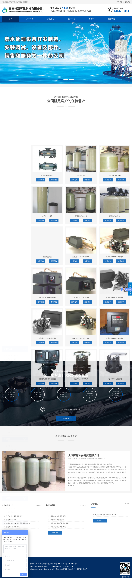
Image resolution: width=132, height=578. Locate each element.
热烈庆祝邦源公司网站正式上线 (105, 525)
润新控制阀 (10, 324)
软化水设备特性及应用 (58, 532)
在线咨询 (66, 426)
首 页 (10, 19)
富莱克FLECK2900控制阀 (114, 434)
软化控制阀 (8, 314)
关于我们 (119, 2)
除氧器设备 (10, 414)
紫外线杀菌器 (10, 390)
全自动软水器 (80, 312)
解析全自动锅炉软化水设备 (60, 539)
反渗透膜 (9, 355)
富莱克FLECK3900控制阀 (47, 434)
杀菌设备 (7, 373)
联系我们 (127, 2)
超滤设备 (9, 470)
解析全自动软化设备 (57, 536)
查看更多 (55, 549)
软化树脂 (9, 352)
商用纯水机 (10, 463)
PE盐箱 (8, 359)
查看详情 (54, 317)
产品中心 (50, 19)
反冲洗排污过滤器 (47, 312)
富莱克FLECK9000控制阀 (114, 394)
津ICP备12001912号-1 (69, 564)
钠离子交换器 (10, 303)
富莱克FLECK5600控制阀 (47, 516)
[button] (60, 79)
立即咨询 (41, 317)
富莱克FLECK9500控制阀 (81, 394)
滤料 (7, 341)
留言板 (91, 19)
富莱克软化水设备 (12, 296)
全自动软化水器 (11, 307)
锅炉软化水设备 (11, 293)
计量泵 (8, 345)
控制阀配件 (10, 366)
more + (38, 522)
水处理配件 (8, 335)
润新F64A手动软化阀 (81, 516)
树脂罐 (8, 362)
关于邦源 (29, 19)
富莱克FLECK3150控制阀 (81, 434)
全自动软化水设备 (12, 289)
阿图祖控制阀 (10, 321)
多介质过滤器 (10, 449)
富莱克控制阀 (10, 328)
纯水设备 (7, 456)
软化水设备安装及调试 (58, 543)
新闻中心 (71, 19)
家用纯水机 (10, 466)
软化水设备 (8, 283)
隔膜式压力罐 (10, 411)
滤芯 (7, 348)
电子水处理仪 (10, 515)
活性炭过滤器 (10, 446)
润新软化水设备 (11, 300)
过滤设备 (7, 432)
